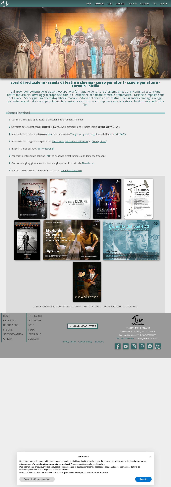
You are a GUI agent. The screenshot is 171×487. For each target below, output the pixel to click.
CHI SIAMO (9, 320)
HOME (6, 316)
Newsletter (88, 163)
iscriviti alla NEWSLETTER (82, 326)
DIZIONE (8, 330)
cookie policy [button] (98, 464)
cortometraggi (46, 148)
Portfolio (133, 3)
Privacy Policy (69, 341)
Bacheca (99, 341)
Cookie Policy (85, 341)
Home (88, 3)
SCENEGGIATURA (13, 334)
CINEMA (7, 339)
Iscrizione (144, 3)
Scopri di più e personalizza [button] (37, 479)
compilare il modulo (71, 170)
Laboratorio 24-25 (116, 134)
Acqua (48, 134)
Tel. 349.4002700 (125, 338)
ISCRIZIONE (34, 334)
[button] (150, 456)
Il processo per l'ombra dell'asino (70, 141)
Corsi (110, 3)
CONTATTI (33, 339)
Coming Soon (99, 141)
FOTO (31, 325)
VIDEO (31, 330)
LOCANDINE (34, 320)
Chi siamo (99, 3)
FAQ (154, 3)
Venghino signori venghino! (85, 134)
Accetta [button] (143, 479)
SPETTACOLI (35, 316)
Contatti (163, 3)
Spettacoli (120, 3)
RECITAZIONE (10, 325)
